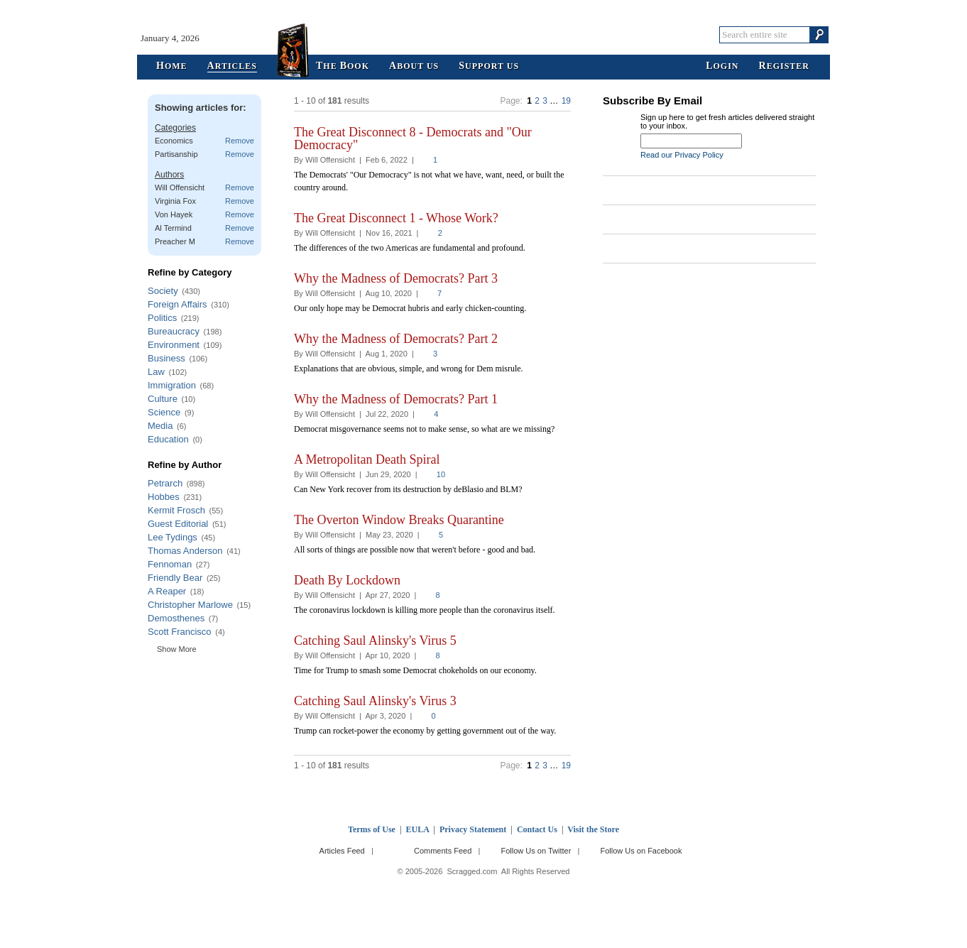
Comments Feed (442, 850)
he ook (342, 66)
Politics (162, 317)
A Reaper (167, 591)
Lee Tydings (172, 537)
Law (156, 371)
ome (171, 66)
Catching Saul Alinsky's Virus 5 (375, 640)
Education (168, 439)
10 (441, 474)
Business (166, 358)
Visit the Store (593, 829)
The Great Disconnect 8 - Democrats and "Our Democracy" (413, 138)
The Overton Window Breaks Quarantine (399, 519)
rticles (232, 66)
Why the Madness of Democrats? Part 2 (396, 338)
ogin (722, 66)
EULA (418, 829)
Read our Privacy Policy (681, 155)
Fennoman (170, 564)
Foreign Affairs (177, 304)
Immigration (172, 385)
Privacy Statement (472, 829)
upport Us (489, 66)
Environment (174, 344)
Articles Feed (342, 850)
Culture (162, 398)
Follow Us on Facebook (641, 850)
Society (163, 290)
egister (784, 66)
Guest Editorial (178, 523)
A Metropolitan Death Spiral (366, 459)
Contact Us (537, 829)
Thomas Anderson (185, 550)
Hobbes (164, 496)
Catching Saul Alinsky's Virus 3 (375, 700)
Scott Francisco (180, 631)
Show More (177, 649)
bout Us (414, 66)
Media (160, 425)
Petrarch (165, 483)
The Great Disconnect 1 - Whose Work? (396, 218)
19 (566, 101)
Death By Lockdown (347, 580)
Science (164, 412)
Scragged (483, 34)
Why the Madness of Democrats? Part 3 (396, 278)
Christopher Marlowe (190, 604)
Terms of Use (371, 829)
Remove (239, 140)
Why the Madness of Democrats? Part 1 (396, 399)
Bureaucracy (174, 331)
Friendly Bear (175, 577)
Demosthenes (176, 618)
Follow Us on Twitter (536, 850)
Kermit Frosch (176, 510)
